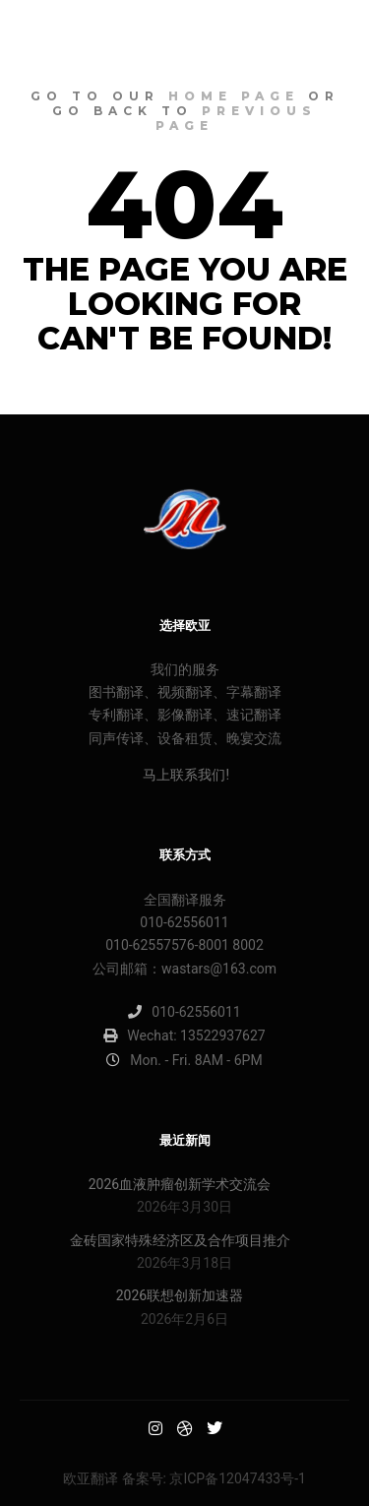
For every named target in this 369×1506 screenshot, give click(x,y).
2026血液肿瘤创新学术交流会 (180, 1184)
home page (233, 96)
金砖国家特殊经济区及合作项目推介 (180, 1240)
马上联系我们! (184, 775)
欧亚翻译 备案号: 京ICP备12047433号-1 (184, 1478)
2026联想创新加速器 (179, 1295)
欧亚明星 (69, 34)
